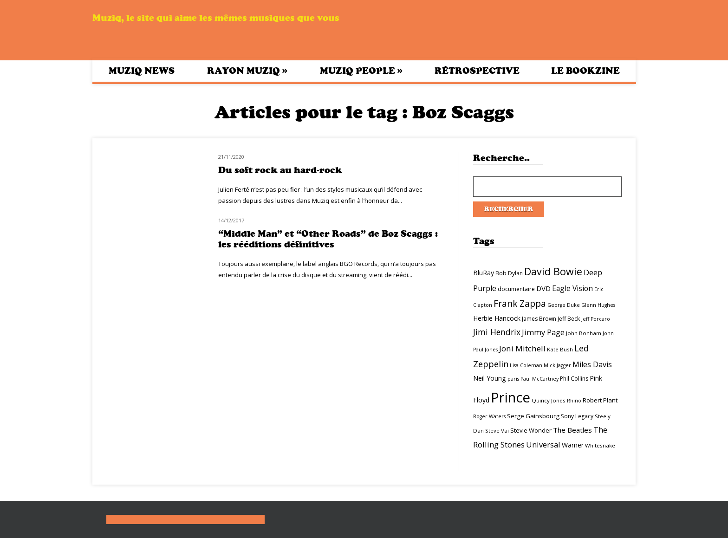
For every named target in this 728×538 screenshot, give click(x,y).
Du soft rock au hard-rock (280, 170)
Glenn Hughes (598, 305)
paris (513, 379)
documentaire (516, 289)
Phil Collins (574, 378)
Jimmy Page (543, 332)
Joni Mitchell (522, 348)
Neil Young (489, 378)
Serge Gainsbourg (533, 416)
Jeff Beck (569, 319)
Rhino (574, 400)
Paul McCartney (539, 379)
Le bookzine (585, 70)
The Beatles (572, 429)
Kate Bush (560, 349)
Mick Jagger (557, 365)
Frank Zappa (520, 304)
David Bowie (553, 271)
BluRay (483, 272)
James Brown (539, 319)
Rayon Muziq (247, 70)
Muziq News (142, 70)
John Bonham (583, 333)
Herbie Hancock (496, 318)
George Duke (563, 305)
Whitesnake (600, 445)
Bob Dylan (509, 273)
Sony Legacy (577, 416)
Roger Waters (489, 416)
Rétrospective (477, 70)
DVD (543, 288)
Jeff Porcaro (595, 319)
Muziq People (361, 70)
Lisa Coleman (526, 365)
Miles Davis (592, 364)
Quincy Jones (549, 400)
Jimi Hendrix (496, 331)
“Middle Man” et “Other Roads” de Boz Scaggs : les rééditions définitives (328, 239)
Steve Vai (497, 430)
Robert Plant (600, 400)
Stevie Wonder (531, 430)
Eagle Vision (572, 288)
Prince (510, 397)
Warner (573, 445)
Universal (543, 444)
